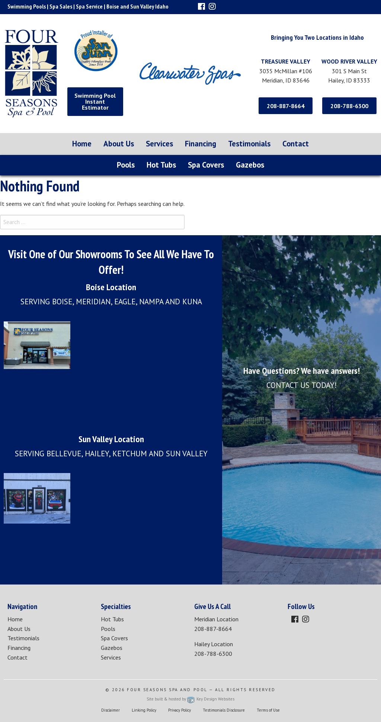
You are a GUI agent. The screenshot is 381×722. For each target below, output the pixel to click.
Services (159, 144)
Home (82, 144)
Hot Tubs (161, 165)
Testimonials (249, 144)
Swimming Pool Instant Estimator (95, 101)
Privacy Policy (179, 710)
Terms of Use (268, 710)
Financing (200, 144)
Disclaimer (110, 710)
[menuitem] (81, 144)
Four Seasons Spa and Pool (167, 689)
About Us (118, 144)
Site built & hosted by (190, 699)
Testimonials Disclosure (224, 710)
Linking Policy (144, 710)
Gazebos (250, 165)
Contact (295, 144)
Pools (126, 165)
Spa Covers (206, 165)
